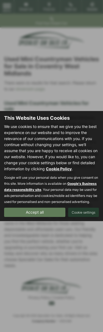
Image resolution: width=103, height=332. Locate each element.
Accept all (35, 212)
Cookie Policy (59, 168)
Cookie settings (83, 212)
